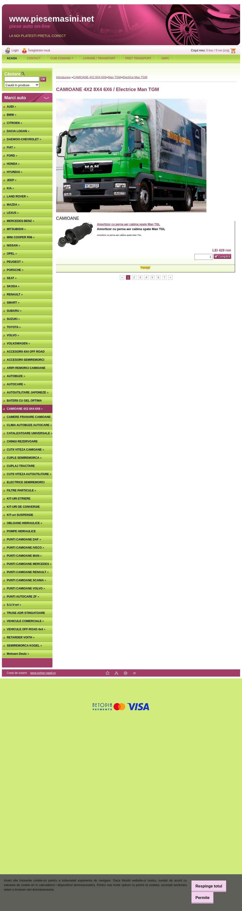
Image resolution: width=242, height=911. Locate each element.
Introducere (63, 77)
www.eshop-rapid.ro (43, 673)
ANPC (165, 58)
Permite (199, 898)
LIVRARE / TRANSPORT (99, 58)
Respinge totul (205, 886)
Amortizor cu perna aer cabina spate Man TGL (128, 224)
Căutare (12, 74)
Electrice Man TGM (135, 77)
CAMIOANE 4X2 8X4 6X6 (89, 77)
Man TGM (114, 77)
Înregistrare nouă (39, 50)
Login (15, 50)
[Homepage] (12, 58)
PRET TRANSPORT (138, 58)
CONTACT (34, 58)
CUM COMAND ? (62, 58)
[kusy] (203, 257)
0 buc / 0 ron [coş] (217, 50)
